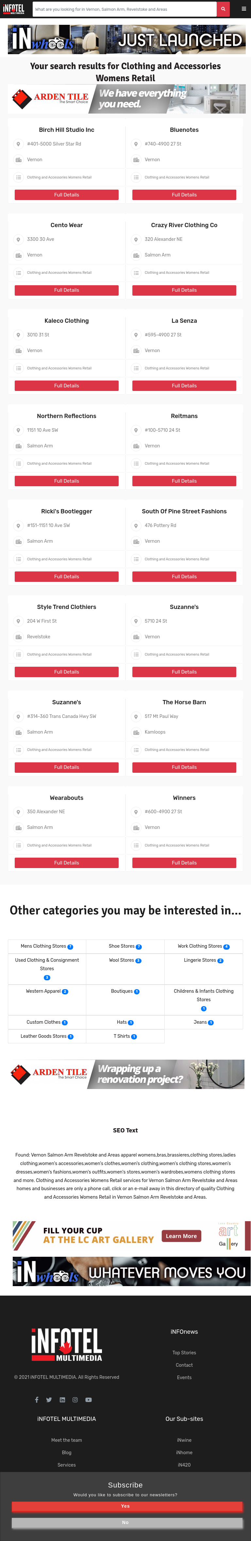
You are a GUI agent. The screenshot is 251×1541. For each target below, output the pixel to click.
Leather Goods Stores (43, 1036)
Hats (122, 1022)
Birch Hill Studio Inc (66, 129)
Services (67, 1465)
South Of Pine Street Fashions (184, 511)
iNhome (184, 1452)
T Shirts (122, 1036)
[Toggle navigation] (248, 9)
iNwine (184, 1440)
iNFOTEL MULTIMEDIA (53, 1377)
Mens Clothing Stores (43, 946)
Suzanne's (184, 607)
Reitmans (184, 416)
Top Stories (184, 1353)
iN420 (184, 1465)
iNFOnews (184, 1331)
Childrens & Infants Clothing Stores (204, 995)
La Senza (184, 320)
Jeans (200, 1022)
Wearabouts (67, 798)
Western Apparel (43, 991)
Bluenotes (184, 129)
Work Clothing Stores (200, 946)
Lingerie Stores (200, 960)
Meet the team (66, 1440)
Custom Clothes (43, 1022)
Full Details (66, 195)
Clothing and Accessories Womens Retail (59, 177)
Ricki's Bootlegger (66, 511)
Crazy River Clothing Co (184, 225)
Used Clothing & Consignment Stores (47, 964)
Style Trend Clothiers (66, 607)
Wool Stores (121, 960)
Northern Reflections (66, 416)
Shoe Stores (122, 946)
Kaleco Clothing (66, 320)
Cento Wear (67, 225)
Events (184, 1377)
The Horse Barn (184, 702)
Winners (184, 798)
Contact (184, 1365)
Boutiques (122, 991)
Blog (66, 1452)
